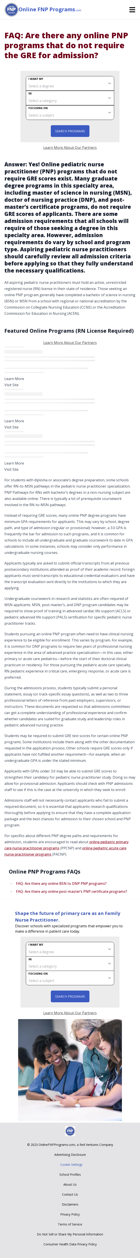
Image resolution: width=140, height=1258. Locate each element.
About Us (70, 1184)
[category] (70, 98)
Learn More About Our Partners (70, 147)
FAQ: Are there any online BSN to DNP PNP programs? (61, 883)
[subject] (70, 112)
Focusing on (38, 108)
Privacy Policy (70, 1214)
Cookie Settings (71, 1164)
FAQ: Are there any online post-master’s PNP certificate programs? (71, 891)
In (30, 93)
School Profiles (70, 1174)
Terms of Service (70, 1224)
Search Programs (70, 131)
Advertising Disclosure (70, 1154)
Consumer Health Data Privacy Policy (70, 1244)
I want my (35, 79)
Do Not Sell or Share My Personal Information (70, 1234)
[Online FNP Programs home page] (11, 10)
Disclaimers (70, 1204)
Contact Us (70, 1194)
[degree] (70, 83)
